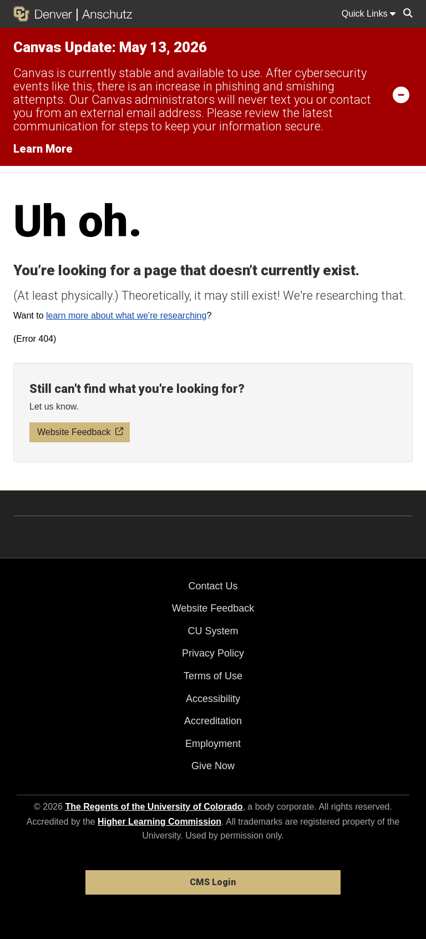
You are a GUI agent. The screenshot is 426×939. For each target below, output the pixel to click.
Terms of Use (213, 675)
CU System (212, 631)
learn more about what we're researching (126, 315)
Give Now (213, 765)
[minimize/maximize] (401, 94)
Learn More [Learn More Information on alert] (43, 148)
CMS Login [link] (213, 882)
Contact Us (212, 586)
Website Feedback (213, 608)
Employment (213, 743)
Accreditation (213, 720)
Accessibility (213, 698)
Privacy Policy (213, 653)
